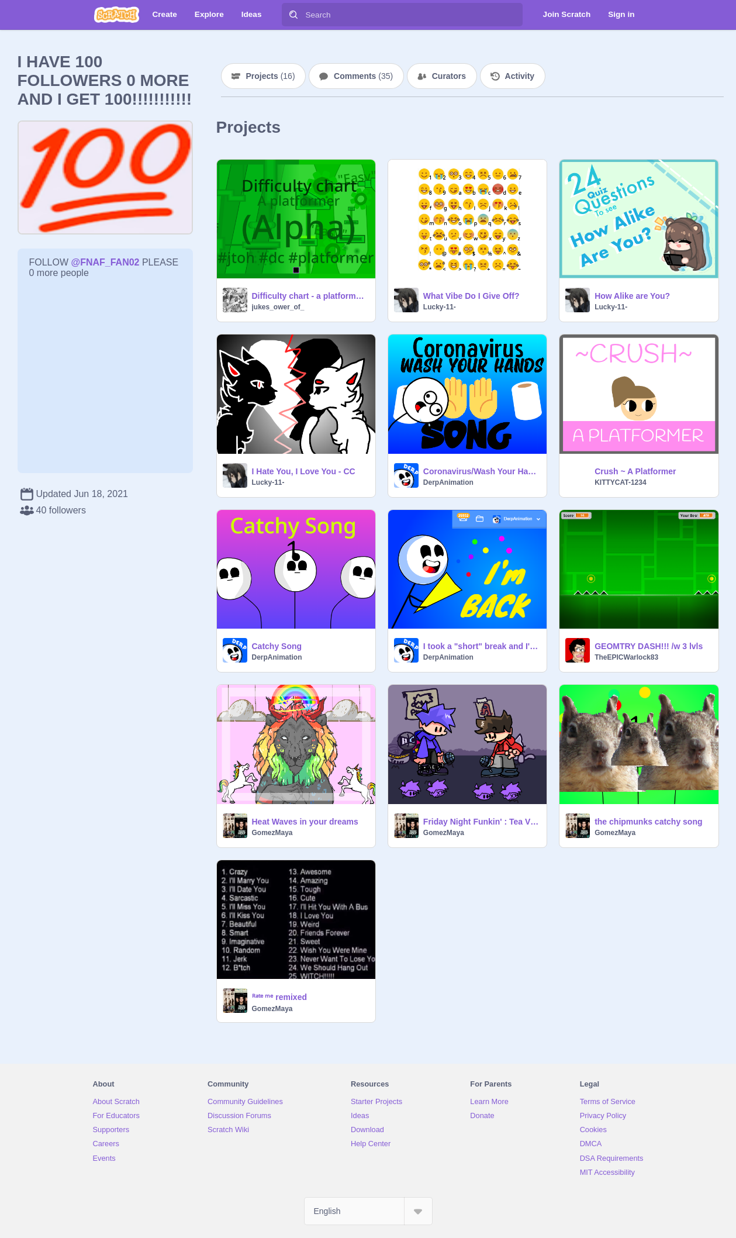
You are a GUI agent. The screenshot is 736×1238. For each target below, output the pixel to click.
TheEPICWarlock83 (626, 657)
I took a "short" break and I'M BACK (481, 646)
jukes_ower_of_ (278, 307)
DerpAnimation (448, 482)
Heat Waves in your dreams (305, 821)
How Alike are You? (632, 296)
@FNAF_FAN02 (105, 262)
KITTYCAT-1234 (620, 482)
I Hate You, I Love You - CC (303, 471)
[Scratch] (116, 14)
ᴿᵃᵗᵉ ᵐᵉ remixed (279, 997)
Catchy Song (277, 646)
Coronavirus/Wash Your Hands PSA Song (481, 471)
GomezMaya (272, 833)
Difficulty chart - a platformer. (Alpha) (310, 296)
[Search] (293, 14)
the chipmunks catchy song (648, 821)
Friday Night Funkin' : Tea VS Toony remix (481, 821)
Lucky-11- (439, 307)
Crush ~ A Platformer (635, 471)
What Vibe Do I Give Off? (471, 296)
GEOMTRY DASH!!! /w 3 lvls (649, 646)
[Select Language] (368, 1211)
